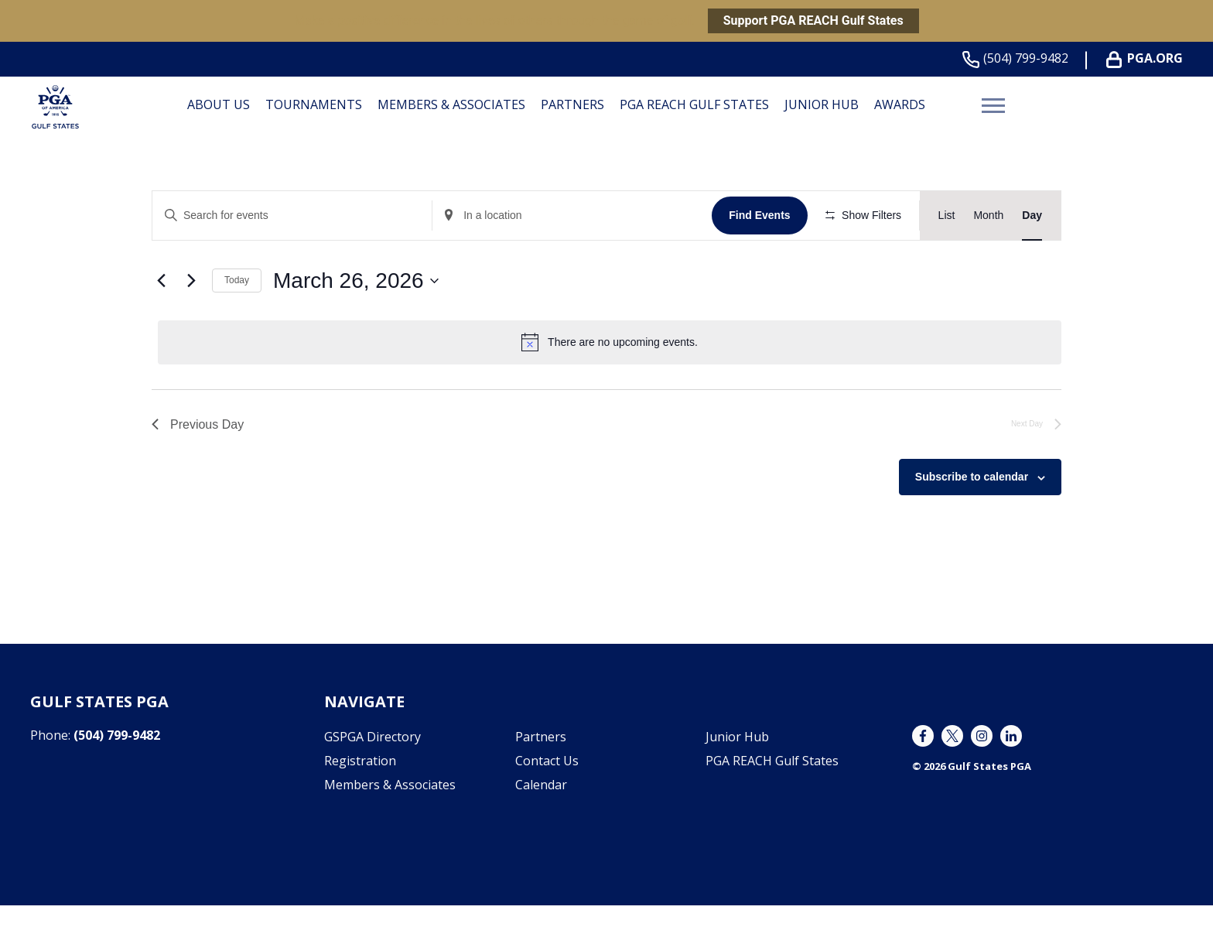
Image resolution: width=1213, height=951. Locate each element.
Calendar (541, 830)
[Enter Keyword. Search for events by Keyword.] (292, 215)
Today (236, 325)
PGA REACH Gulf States (694, 104)
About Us (218, 104)
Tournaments (313, 104)
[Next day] (191, 325)
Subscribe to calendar (971, 522)
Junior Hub (821, 104)
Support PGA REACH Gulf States (813, 20)
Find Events (761, 215)
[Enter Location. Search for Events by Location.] (574, 215)
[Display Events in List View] (946, 215)
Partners (572, 104)
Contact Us (547, 806)
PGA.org (1147, 58)
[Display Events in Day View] (1032, 215)
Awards (899, 104)
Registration (360, 806)
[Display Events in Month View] (988, 215)
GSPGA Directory (372, 782)
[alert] (609, 387)
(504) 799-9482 (1018, 58)
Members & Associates (451, 104)
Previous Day (198, 469)
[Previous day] (161, 325)
